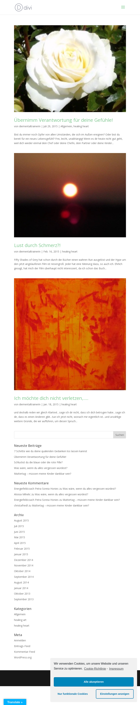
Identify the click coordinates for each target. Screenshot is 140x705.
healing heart (81, 126)
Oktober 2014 (22, 571)
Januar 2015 (21, 554)
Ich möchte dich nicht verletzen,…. (51, 398)
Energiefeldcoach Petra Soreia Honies (36, 488)
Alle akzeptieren (94, 681)
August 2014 (21, 582)
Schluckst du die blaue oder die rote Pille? (38, 462)
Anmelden (20, 640)
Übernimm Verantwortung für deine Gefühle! (63, 120)
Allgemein (66, 126)
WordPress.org (23, 657)
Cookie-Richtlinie (95, 668)
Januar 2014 (21, 588)
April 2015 (20, 543)
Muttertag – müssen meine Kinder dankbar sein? (42, 473)
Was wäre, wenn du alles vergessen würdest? (40, 468)
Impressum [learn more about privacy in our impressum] (116, 668)
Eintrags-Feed (22, 646)
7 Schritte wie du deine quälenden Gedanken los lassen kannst (50, 451)
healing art (20, 620)
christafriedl (21, 505)
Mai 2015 (19, 537)
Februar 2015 (22, 548)
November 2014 (23, 565)
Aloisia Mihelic (22, 494)
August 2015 (21, 520)
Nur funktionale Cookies (73, 693)
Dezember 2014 (23, 560)
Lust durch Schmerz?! (37, 245)
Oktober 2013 (22, 593)
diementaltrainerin (29, 126)
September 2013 (24, 599)
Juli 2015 (19, 526)
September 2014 (24, 576)
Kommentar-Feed (24, 651)
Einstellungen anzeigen (114, 693)
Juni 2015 (19, 532)
